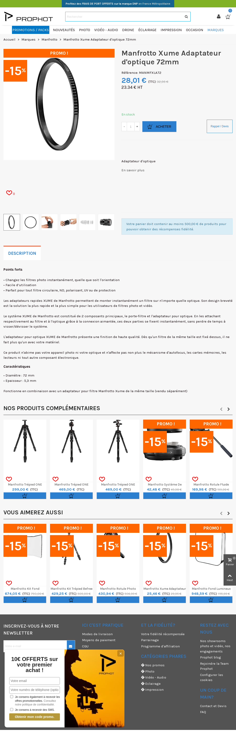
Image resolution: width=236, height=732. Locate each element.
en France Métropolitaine (118, 3)
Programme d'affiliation (160, 646)
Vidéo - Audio (153, 677)
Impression (152, 689)
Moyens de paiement (98, 640)
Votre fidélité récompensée (163, 634)
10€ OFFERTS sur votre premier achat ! (34, 664)
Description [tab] (22, 253)
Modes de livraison (97, 634)
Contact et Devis (213, 706)
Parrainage (150, 640)
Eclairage (151, 683)
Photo (147, 671)
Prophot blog (210, 657)
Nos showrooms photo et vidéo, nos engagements (215, 646)
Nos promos (153, 665)
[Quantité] (131, 126)
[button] (221, 409)
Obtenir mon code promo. (34, 717)
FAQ (203, 712)
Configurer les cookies (211, 677)
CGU (85, 646)
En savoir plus (133, 170)
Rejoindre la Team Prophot (214, 666)
